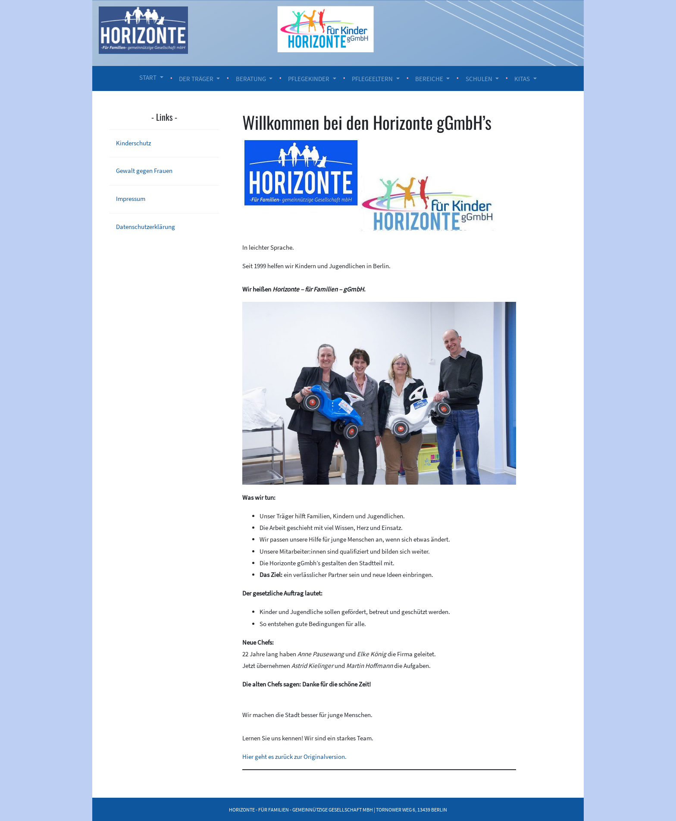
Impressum (130, 198)
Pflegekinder (308, 79)
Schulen (479, 79)
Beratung (251, 79)
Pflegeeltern (372, 79)
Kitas (522, 79)
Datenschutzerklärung (145, 226)
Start (147, 77)
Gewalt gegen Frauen (144, 170)
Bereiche (429, 79)
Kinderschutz (133, 143)
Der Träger (196, 79)
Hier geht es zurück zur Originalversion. (294, 756)
